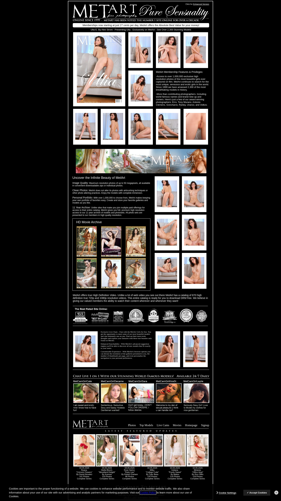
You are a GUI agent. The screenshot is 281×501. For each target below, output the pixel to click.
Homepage (191, 425)
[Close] (276, 495)
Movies (177, 425)
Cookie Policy (148, 494)
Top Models (146, 425)
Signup (205, 425)
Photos (132, 425)
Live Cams (163, 425)
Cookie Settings (227, 494)
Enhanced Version (201, 4)
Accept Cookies (258, 494)
